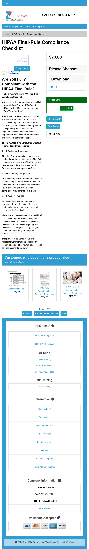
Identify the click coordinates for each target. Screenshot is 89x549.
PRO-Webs (69, 542)
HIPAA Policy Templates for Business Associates (44, 291)
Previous (27, 313)
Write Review (53, 126)
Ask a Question (54, 119)
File (55, 87)
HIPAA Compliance (44, 365)
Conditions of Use (44, 442)
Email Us (44, 508)
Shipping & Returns (44, 425)
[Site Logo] (16, 15)
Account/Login (44, 409)
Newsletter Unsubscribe (44, 467)
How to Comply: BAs (35, 26)
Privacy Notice (44, 434)
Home (6, 34)
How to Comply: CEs (13, 26)
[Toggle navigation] (7, 3)
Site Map (45, 450)
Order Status (44, 417)
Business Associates (44, 372)
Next (64, 313)
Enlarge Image (22, 68)
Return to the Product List (46, 313)
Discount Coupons (44, 458)
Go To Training (44, 386)
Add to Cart (67, 108)
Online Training (44, 359)
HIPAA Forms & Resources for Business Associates (72, 290)
